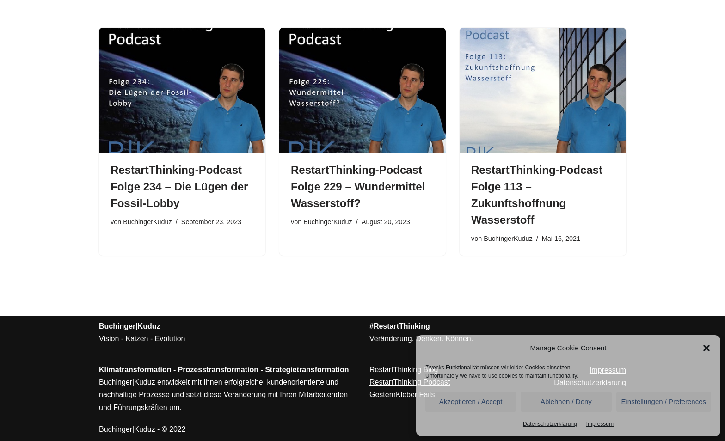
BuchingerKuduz (147, 222)
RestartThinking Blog (403, 370)
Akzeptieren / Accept (471, 401)
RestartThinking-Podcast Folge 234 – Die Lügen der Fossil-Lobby (179, 186)
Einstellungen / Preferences (663, 401)
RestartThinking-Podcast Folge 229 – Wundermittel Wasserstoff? (358, 186)
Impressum (600, 424)
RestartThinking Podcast (409, 382)
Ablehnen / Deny (566, 401)
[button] (706, 348)
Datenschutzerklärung (550, 424)
